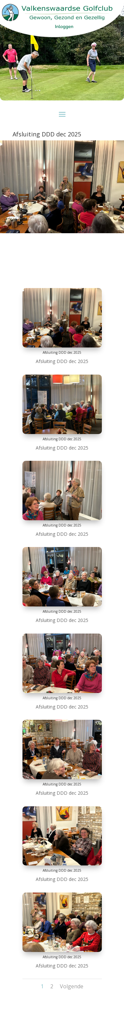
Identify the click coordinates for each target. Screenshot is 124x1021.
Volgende (71, 986)
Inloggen (64, 26)
